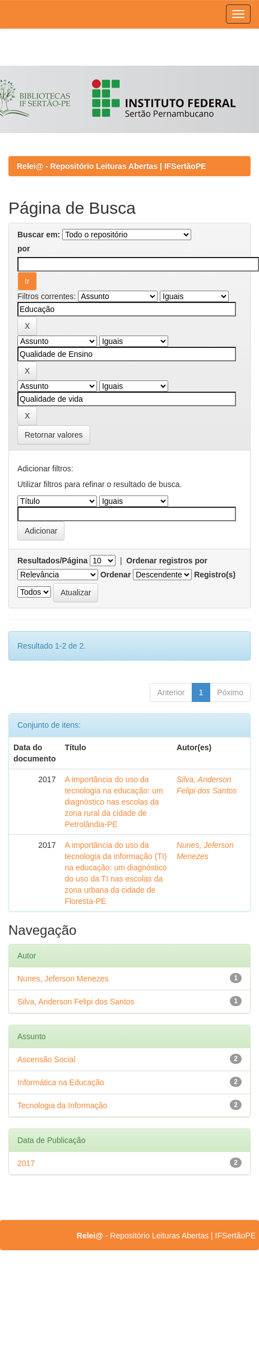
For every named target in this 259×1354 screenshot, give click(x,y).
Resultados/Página (52, 560)
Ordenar (115, 574)
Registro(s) (214, 574)
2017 (26, 1163)
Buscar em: (38, 234)
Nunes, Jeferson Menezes (63, 978)
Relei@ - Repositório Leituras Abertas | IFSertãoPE (111, 166)
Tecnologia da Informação (62, 1105)
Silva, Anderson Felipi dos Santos (76, 1001)
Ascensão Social (46, 1059)
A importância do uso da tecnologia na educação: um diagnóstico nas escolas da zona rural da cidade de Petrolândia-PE (113, 802)
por (23, 248)
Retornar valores (54, 434)
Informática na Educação (60, 1082)
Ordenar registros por (166, 560)
